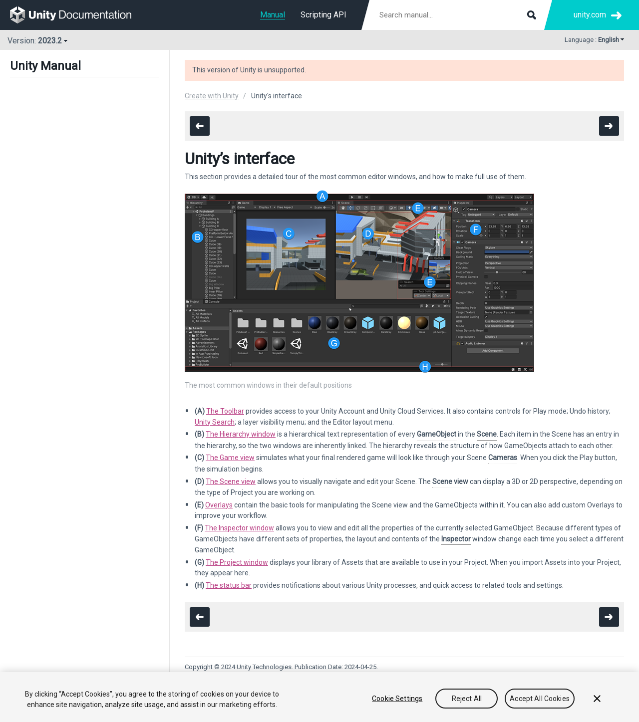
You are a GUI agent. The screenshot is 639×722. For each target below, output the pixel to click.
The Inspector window (239, 528)
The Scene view (231, 481)
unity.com (590, 14)
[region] (319, 697)
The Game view (230, 458)
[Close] (597, 699)
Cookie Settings (397, 699)
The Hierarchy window (241, 434)
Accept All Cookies (540, 699)
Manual (272, 14)
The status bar (229, 585)
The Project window (237, 562)
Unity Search (215, 422)
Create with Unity (212, 96)
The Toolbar (225, 411)
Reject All (467, 699)
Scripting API (323, 14)
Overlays (219, 505)
